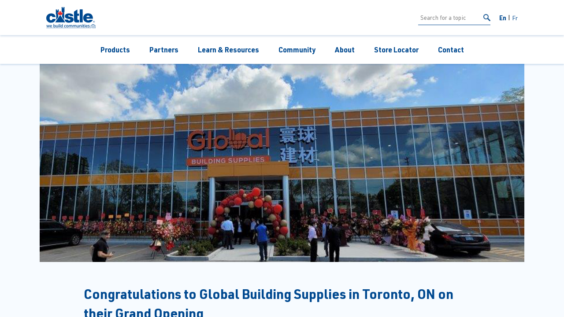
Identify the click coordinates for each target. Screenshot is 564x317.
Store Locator (396, 49)
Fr (515, 18)
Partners (163, 49)
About (345, 49)
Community (296, 49)
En (502, 18)
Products (115, 49)
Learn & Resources (228, 49)
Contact (451, 49)
